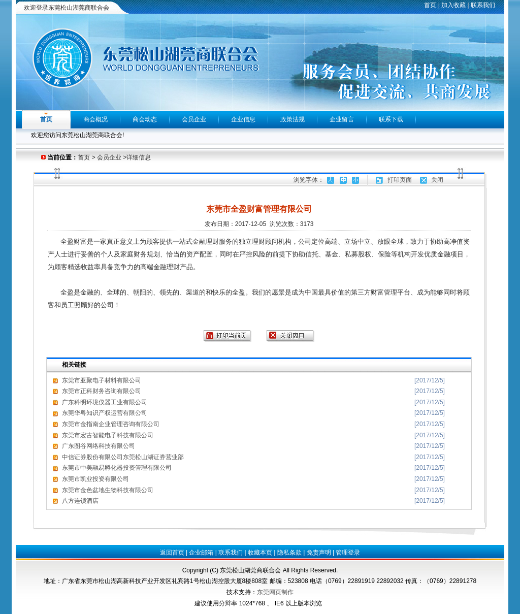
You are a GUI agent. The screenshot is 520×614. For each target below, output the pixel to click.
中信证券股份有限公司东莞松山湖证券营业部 (123, 457)
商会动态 (145, 119)
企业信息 (243, 119)
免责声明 (319, 552)
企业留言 (342, 119)
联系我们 (483, 5)
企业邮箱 (201, 552)
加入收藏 (453, 5)
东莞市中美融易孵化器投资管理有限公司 (117, 467)
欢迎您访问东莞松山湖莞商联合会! (77, 135)
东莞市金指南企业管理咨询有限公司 (110, 424)
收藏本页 (260, 552)
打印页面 (399, 179)
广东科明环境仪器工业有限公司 (104, 402)
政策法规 (292, 119)
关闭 (437, 179)
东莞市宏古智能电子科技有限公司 (107, 435)
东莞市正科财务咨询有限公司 (101, 391)
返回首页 (172, 552)
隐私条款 (289, 552)
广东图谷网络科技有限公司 (98, 445)
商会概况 (95, 119)
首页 (430, 5)
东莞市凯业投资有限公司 (95, 478)
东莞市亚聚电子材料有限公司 (101, 380)
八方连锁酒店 (80, 500)
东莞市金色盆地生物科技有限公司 (107, 490)
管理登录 (348, 552)
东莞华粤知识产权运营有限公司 (104, 412)
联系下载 (391, 119)
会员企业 (194, 119)
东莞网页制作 (275, 592)
